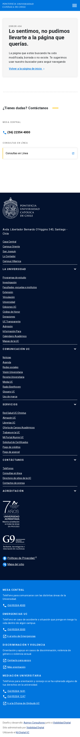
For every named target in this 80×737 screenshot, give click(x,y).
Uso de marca (10, 396)
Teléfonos (8, 468)
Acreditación (13, 491)
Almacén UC (9, 417)
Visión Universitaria (13, 372)
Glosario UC (9, 391)
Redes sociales (10, 367)
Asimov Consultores (34, 722)
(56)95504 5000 (16, 629)
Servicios (10, 404)
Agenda (7, 362)
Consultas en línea (12, 473)
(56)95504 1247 (16, 696)
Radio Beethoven (12, 386)
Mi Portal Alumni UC (13, 437)
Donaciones (9, 316)
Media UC (8, 382)
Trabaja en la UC (11, 432)
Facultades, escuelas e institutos (20, 287)
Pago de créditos (11, 447)
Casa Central (9, 241)
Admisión (8, 326)
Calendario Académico (15, 336)
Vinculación (9, 297)
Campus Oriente (11, 246)
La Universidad (14, 269)
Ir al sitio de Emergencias (21, 636)
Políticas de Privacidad (19, 558)
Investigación (10, 282)
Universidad (9, 302)
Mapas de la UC (11, 341)
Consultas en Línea (40, 153)
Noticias (7, 357)
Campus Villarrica (12, 261)
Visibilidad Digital (62, 722)
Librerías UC (9, 422)
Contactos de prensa (14, 483)
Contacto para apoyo (19, 660)
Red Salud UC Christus (14, 413)
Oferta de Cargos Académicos (19, 427)
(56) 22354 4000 (18, 132)
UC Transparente (12, 321)
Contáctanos (13, 460)
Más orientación (16, 667)
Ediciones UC (9, 307)
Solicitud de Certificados (15, 442)
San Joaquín (9, 251)
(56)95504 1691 (16, 691)
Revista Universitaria (13, 377)
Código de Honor (11, 311)
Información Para (12, 331)
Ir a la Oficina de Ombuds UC (23, 703)
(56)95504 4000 (16, 605)
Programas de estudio (14, 277)
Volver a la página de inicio (27, 68)
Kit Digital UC (22, 732)
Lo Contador (9, 256)
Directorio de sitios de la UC (17, 478)
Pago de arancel (11, 452)
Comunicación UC (16, 349)
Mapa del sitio (13, 564)
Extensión (8, 292)
